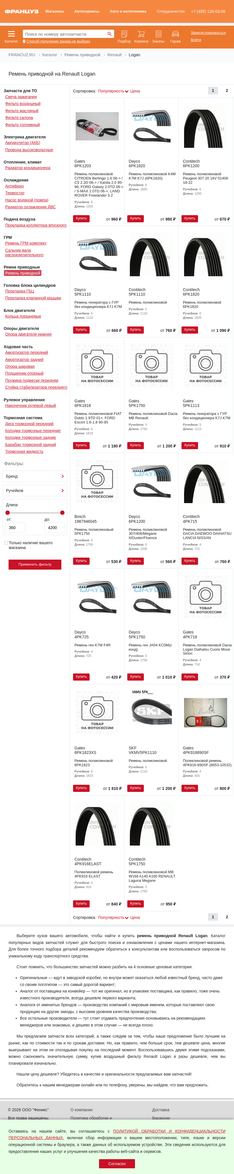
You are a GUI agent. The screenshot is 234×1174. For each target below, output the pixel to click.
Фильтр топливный (22, 124)
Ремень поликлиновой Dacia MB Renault (153, 415)
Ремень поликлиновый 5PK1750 (94, 531)
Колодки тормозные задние (30, 437)
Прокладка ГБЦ (19, 291)
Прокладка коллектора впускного (35, 225)
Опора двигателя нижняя (28, 334)
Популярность (111, 91)
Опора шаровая (20, 366)
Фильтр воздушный (23, 103)
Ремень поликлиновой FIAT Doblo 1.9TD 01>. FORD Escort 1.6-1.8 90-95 (98, 417)
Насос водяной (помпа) (26, 200)
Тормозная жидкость (24, 451)
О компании (81, 1110)
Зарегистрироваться (208, 33)
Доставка (161, 1110)
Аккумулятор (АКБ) (22, 142)
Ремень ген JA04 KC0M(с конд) (150, 647)
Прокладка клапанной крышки (33, 298)
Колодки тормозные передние (33, 430)
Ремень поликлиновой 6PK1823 (93, 763)
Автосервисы (87, 11)
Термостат (15, 193)
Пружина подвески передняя (31, 380)
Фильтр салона (19, 117)
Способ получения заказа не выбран (58, 41)
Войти (196, 40)
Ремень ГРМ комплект (26, 243)
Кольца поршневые (23, 316)
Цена (135, 91)
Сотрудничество (171, 11)
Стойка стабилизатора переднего (36, 387)
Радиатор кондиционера (27, 168)
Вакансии (161, 1118)
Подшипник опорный (24, 373)
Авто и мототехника (128, 11)
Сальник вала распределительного (24, 252)
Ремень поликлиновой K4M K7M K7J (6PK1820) (152, 176)
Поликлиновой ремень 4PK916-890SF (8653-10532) (207, 763)
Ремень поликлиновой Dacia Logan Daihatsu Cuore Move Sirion (207, 649)
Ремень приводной (22, 273)
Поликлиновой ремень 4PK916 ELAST (93, 874)
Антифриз (14, 186)
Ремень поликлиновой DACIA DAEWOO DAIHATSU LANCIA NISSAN (207, 533)
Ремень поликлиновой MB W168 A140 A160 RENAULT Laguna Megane (152, 876)
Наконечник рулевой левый (30, 405)
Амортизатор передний (26, 352)
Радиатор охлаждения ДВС (30, 207)
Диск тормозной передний (29, 423)
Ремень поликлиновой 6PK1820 (202, 304)
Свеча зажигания (21, 96)
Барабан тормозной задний (30, 444)
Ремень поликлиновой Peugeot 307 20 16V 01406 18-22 (205, 178)
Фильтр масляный (22, 110)
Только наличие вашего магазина (28, 545)
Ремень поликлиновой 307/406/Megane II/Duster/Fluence (148, 533)
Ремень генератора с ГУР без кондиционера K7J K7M (98, 304)
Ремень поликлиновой (148, 302)
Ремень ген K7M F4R (92, 645)
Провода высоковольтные (29, 150)
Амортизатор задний (24, 359)
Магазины (54, 11)
